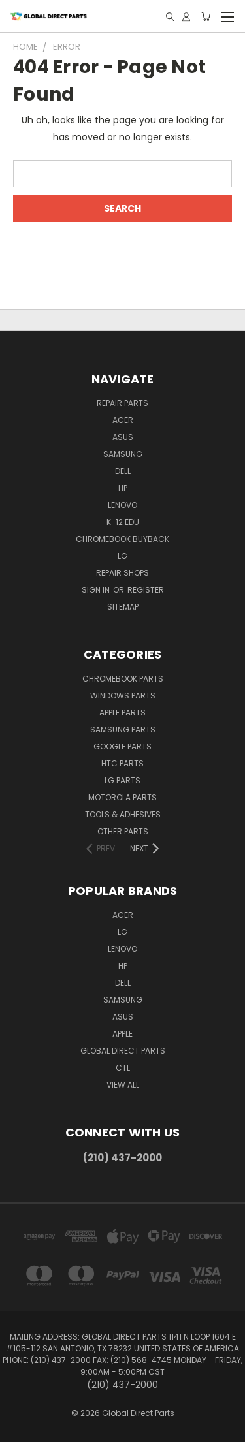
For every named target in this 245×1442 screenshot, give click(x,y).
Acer (122, 420)
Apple (122, 1033)
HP (122, 488)
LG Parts (122, 780)
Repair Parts (122, 403)
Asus (122, 437)
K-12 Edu (122, 521)
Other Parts (122, 831)
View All (122, 1084)
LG (122, 555)
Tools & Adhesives (123, 814)
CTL (123, 1067)
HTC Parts (122, 763)
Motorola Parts (122, 797)
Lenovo (122, 504)
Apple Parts (122, 712)
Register (145, 589)
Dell (123, 471)
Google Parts (122, 746)
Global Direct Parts (122, 1050)
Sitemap (123, 606)
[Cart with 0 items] (205, 16)
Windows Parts (122, 695)
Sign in (97, 589)
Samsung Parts (122, 729)
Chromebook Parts (122, 678)
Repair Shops (122, 572)
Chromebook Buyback (122, 538)
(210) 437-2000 (122, 1158)
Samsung (122, 454)
